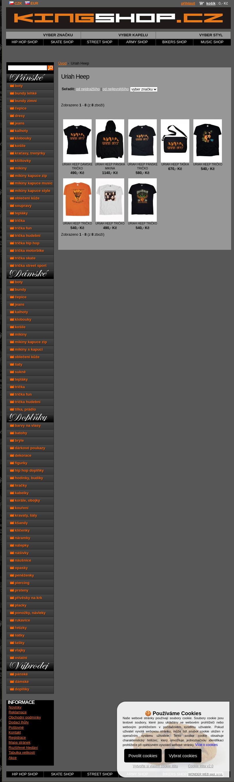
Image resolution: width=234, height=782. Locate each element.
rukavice (20, 620)
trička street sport (28, 265)
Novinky (15, 707)
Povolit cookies (143, 755)
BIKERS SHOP (174, 42)
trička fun (21, 228)
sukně (18, 372)
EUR (31, 3)
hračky (18, 485)
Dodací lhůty (19, 722)
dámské (19, 681)
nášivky (19, 553)
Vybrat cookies (183, 755)
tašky (17, 643)
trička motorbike (27, 250)
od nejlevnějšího (116, 89)
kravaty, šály (23, 515)
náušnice (20, 560)
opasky (19, 568)
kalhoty (19, 131)
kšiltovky (20, 160)
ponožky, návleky (28, 613)
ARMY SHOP (137, 42)
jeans (17, 123)
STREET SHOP (99, 42)
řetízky (18, 628)
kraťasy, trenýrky (27, 153)
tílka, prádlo (23, 409)
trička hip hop (24, 243)
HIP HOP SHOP (25, 42)
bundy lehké (23, 93)
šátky (17, 635)
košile (17, 145)
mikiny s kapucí (26, 349)
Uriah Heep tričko (207, 164)
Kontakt (15, 732)
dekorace (20, 455)
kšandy (19, 523)
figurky (18, 463)
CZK (15, 3)
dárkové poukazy (27, 448)
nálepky (19, 545)
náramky (20, 538)
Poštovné (16, 728)
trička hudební (25, 235)
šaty (16, 364)
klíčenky (20, 530)
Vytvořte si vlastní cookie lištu (155, 766)
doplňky (19, 689)
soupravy (20, 205)
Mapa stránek (20, 743)
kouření (19, 508)
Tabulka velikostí (22, 753)
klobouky (20, 138)
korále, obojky (25, 500)
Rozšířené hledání (23, 748)
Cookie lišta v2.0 (200, 766)
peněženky (22, 575)
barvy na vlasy (25, 425)
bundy (18, 289)
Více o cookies (206, 745)
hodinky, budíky (26, 478)
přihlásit (188, 3)
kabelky (19, 493)
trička (17, 220)
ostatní (18, 658)
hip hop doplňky (27, 470)
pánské (19, 674)
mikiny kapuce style (30, 190)
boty (16, 86)
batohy (18, 433)
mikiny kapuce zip (28, 175)
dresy (17, 116)
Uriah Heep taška (175, 164)
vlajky (17, 650)
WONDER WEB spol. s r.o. (205, 774)
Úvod (62, 63)
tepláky (19, 213)
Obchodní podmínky (25, 717)
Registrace (17, 738)
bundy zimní (23, 101)
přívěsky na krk (26, 598)
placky (18, 605)
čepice (18, 108)
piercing (19, 583)
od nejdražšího (88, 89)
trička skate (22, 258)
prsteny (19, 590)
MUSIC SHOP (212, 42)
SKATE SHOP (62, 42)
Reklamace (18, 712)
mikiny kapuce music (31, 183)
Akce (13, 758)
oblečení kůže (24, 198)
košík (211, 3)
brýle (17, 440)
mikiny (18, 168)
